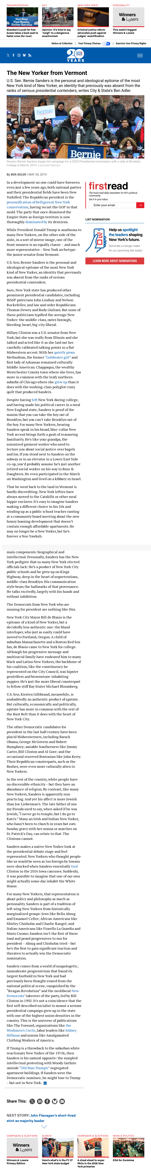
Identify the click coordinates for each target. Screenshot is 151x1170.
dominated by (36, 221)
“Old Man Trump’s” (34, 1067)
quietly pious (64, 352)
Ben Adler (18, 174)
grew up (61, 382)
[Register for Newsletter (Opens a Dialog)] (140, 205)
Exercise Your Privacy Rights (131, 43)
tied (74, 866)
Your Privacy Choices (94, 43)
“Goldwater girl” (58, 357)
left (35, 399)
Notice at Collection (62, 43)
